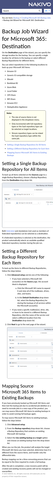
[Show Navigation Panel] (3, 4)
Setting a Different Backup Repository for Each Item (28, 148)
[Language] (47, 11)
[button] (39, 11)
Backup (16, 18)
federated (10, 231)
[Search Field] (22, 11)
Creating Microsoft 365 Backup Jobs (36, 18)
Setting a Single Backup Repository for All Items (26, 144)
